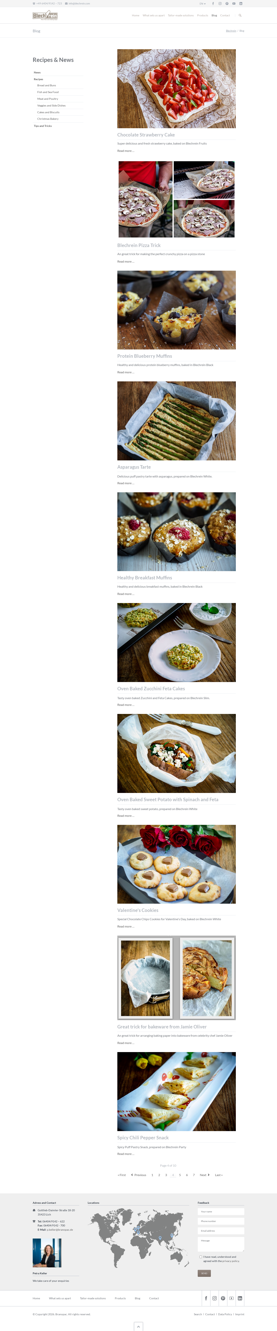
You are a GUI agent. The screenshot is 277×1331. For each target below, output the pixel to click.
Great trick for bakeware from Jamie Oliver (162, 1026)
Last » (219, 1175)
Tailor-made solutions (181, 15)
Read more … (125, 150)
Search (198, 1314)
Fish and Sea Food (48, 92)
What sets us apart (154, 15)
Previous (140, 1175)
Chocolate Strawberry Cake (146, 134)
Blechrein (231, 30)
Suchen (240, 15)
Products (202, 15)
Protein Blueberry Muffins (144, 356)
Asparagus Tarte (134, 467)
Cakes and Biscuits (48, 112)
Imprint (239, 1314)
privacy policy (230, 1261)
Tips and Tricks (43, 125)
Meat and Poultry (47, 98)
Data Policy (225, 1314)
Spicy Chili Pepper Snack (143, 1137)
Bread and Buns (46, 85)
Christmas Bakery (47, 118)
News (37, 72)
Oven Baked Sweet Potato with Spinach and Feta (168, 799)
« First (122, 1175)
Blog (214, 15)
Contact (225, 15)
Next (203, 1175)
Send (204, 1273)
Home (135, 15)
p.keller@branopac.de (60, 1229)
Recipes (38, 79)
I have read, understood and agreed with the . (221, 1259)
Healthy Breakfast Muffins (144, 577)
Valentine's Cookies (137, 910)
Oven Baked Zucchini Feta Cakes (151, 688)
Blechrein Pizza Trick (139, 245)
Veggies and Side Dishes (51, 105)
